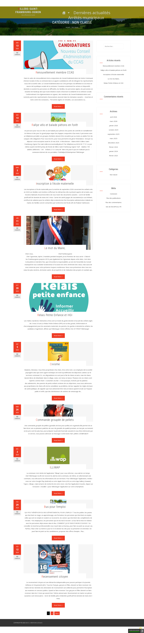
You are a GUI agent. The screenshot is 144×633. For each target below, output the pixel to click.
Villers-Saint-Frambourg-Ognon (28, 10)
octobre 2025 (113, 130)
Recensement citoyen (55, 576)
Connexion (113, 194)
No (17, 53)
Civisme (55, 364)
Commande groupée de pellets (55, 420)
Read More (58, 106)
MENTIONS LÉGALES (36, 623)
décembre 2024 (113, 143)
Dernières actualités (92, 12)
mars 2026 (113, 121)
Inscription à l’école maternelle (55, 183)
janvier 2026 (113, 126)
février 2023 (113, 156)
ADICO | (27, 623)
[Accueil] (66, 12)
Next (57, 613)
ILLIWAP (55, 467)
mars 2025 (113, 138)
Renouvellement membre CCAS (55, 72)
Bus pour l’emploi (55, 506)
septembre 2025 (113, 134)
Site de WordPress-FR (113, 207)
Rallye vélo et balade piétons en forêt (55, 125)
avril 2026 (113, 117)
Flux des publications (113, 198)
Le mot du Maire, (54, 248)
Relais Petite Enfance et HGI (54, 315)
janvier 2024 (113, 151)
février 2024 (113, 147)
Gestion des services (134, 631)
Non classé (113, 175)
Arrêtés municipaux (86, 17)
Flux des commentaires (114, 202)
